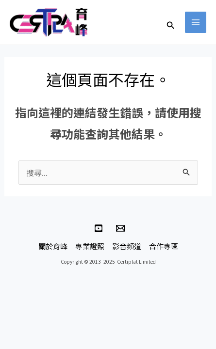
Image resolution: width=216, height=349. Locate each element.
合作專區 (163, 246)
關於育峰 (52, 246)
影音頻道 (126, 246)
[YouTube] (98, 228)
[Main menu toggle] (195, 22)
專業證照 (89, 246)
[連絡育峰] (120, 228)
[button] (170, 25)
